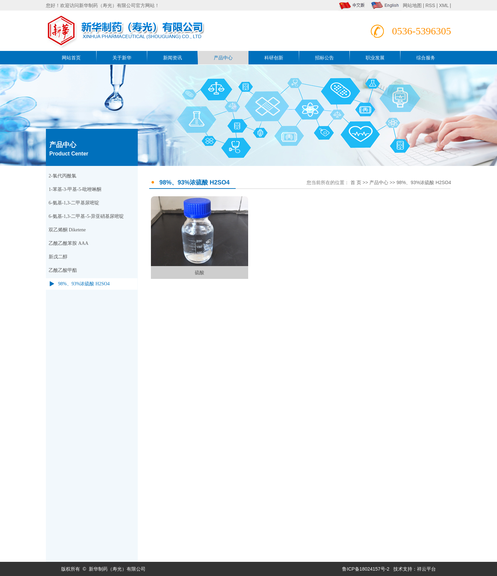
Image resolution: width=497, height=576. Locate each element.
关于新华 (121, 57)
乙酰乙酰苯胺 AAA (68, 243)
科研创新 (273, 57)
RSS (430, 5)
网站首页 (71, 57)
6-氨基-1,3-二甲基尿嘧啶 (74, 202)
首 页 (355, 182)
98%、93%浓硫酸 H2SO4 (84, 283)
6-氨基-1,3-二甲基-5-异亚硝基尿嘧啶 (86, 216)
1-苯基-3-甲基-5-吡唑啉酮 (75, 189)
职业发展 (375, 57)
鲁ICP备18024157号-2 (365, 569)
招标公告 (324, 57)
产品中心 (223, 57)
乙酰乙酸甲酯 (63, 270)
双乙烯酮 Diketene (67, 229)
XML (443, 5)
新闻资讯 (172, 57)
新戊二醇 (58, 256)
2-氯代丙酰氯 (62, 175)
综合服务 (425, 57)
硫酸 (199, 272)
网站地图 (413, 5)
